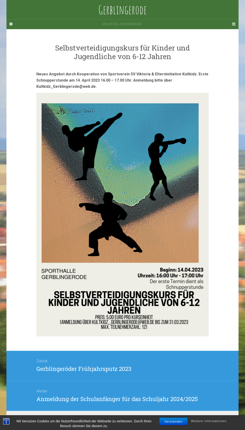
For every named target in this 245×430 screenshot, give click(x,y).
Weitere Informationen (209, 425)
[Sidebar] (11, 24)
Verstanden (173, 426)
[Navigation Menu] (234, 24)
